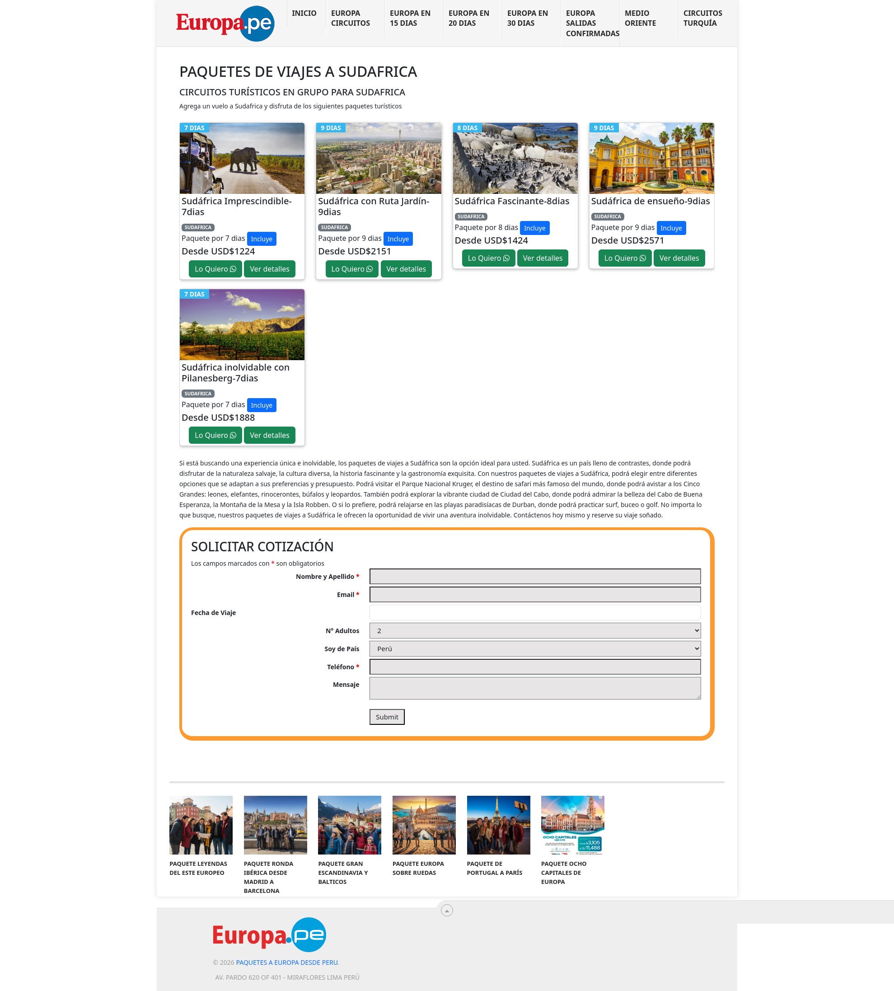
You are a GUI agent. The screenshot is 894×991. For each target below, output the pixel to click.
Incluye (261, 239)
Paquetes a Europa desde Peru (286, 962)
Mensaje (346, 684)
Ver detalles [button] (270, 269)
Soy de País (342, 648)
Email (348, 594)
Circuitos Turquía (702, 18)
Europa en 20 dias (469, 18)
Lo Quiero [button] (215, 269)
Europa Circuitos (350, 18)
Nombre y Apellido (328, 576)
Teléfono (343, 666)
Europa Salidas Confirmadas (593, 23)
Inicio (304, 13)
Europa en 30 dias (527, 18)
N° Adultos (343, 630)
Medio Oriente (640, 18)
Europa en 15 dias (410, 18)
